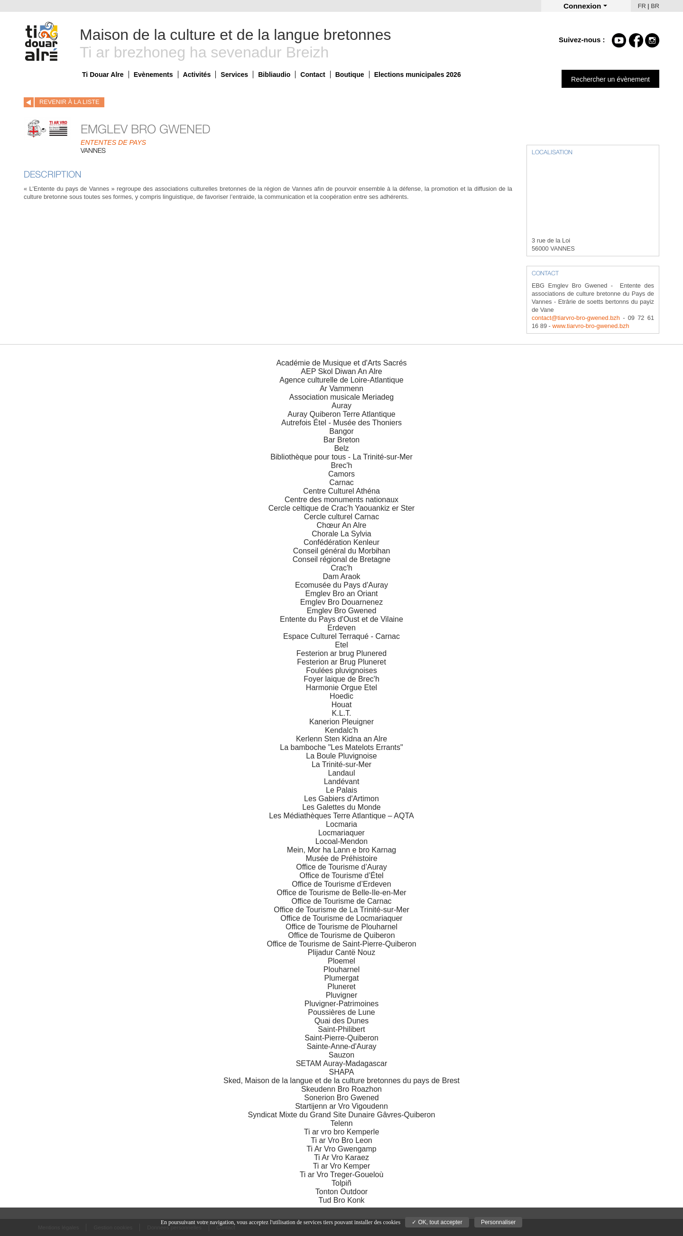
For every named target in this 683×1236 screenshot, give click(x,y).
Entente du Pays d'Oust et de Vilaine (341, 619)
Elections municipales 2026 (417, 74)
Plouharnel (341, 969)
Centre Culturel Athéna (341, 491)
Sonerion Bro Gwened (341, 1098)
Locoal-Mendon (341, 841)
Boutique (349, 74)
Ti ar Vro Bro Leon (341, 1140)
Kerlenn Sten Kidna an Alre (341, 739)
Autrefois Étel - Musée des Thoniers (341, 423)
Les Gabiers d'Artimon (341, 799)
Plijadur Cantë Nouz (341, 952)
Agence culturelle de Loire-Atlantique (341, 380)
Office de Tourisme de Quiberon (341, 935)
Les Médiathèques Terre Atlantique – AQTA (341, 816)
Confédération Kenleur (341, 542)
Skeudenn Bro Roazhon (341, 1089)
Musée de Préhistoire (341, 858)
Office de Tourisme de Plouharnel (341, 927)
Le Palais (341, 790)
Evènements (153, 74)
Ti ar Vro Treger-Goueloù (342, 1174)
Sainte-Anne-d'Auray (341, 1046)
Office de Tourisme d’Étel (341, 875)
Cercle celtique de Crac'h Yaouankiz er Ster (341, 508)
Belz (341, 448)
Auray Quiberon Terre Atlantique (341, 414)
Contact (312, 74)
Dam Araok (341, 576)
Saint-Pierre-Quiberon (341, 1038)
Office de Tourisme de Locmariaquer (341, 918)
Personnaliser (498, 1222)
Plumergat (341, 978)
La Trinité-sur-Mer (341, 764)
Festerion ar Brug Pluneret (341, 662)
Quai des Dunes (341, 1021)
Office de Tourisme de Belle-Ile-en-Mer (341, 893)
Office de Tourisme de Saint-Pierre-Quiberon (341, 944)
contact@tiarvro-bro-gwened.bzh (576, 317)
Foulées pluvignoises (341, 670)
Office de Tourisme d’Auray (341, 867)
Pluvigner (342, 995)
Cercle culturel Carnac (341, 517)
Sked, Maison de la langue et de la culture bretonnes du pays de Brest (341, 1081)
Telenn (341, 1123)
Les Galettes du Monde (341, 807)
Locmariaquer (341, 833)
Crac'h (341, 568)
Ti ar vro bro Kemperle (341, 1132)
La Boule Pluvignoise (341, 756)
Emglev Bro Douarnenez (341, 602)
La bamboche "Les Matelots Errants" (341, 747)
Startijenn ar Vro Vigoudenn (341, 1106)
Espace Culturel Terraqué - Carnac (341, 636)
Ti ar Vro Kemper (341, 1166)
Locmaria (341, 824)
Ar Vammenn (341, 388)
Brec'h (341, 465)
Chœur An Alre (342, 525)
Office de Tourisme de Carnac (341, 901)
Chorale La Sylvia (341, 534)
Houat (342, 705)
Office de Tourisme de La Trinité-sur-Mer (341, 910)
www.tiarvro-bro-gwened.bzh (590, 325)
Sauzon (341, 1055)
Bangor (341, 431)
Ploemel (341, 961)
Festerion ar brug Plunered (341, 653)
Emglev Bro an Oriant (341, 594)
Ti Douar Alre (103, 74)
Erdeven (341, 628)
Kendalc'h (341, 730)
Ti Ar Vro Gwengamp (341, 1149)
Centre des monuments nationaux (341, 500)
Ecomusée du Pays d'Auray (341, 585)
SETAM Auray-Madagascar (342, 1063)
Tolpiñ (341, 1183)
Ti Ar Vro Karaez (341, 1157)
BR (655, 5)
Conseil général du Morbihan (341, 551)
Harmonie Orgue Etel (341, 688)
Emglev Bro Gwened (342, 611)
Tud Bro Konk (341, 1200)
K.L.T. (341, 713)
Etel (341, 645)
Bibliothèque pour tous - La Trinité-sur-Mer (341, 457)
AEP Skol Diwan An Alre (341, 371)
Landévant (342, 781)
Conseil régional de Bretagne (341, 559)
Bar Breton (341, 440)
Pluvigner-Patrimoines (342, 1004)
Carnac (341, 482)
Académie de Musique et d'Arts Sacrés (341, 363)
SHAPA (341, 1072)
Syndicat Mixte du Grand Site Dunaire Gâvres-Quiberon (341, 1115)
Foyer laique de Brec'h (341, 679)
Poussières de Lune (341, 1012)
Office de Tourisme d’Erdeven (341, 884)
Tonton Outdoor (341, 1192)
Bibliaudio (274, 74)
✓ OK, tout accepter (437, 1222)
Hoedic (341, 696)
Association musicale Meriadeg (341, 397)
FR (642, 5)
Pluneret (341, 987)
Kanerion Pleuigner (341, 722)
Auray (341, 406)
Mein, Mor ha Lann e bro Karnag (341, 850)
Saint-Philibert (341, 1029)
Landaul (341, 773)
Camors (341, 474)
